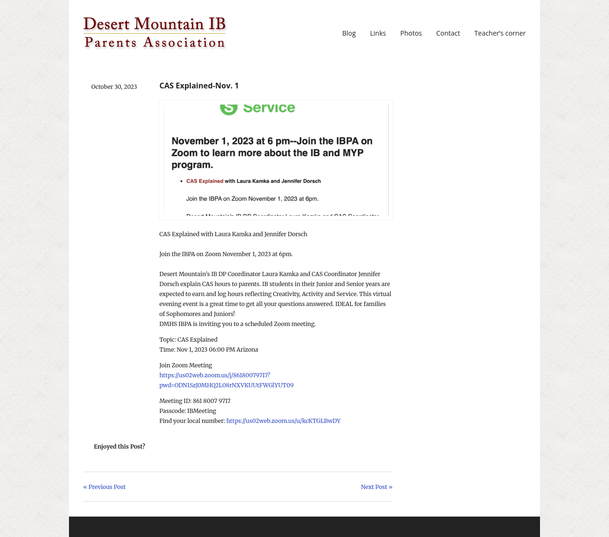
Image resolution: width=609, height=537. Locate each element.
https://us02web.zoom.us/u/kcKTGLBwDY (283, 420)
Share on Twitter (164, 446)
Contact (448, 33)
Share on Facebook (180, 446)
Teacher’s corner (500, 33)
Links (378, 33)
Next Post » (377, 486)
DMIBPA (155, 33)
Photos (411, 33)
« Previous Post (104, 486)
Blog (349, 33)
